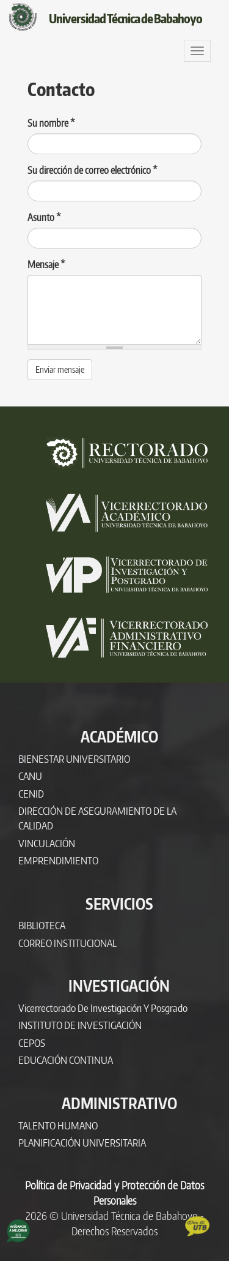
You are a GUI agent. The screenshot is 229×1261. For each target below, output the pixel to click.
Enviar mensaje (59, 369)
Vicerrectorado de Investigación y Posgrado (102, 1007)
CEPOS (31, 1042)
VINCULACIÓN (46, 843)
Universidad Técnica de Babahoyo (125, 18)
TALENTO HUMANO (58, 1125)
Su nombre (51, 123)
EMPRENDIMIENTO (58, 860)
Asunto (44, 217)
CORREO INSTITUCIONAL (67, 943)
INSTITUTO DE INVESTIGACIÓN (80, 1025)
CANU (30, 775)
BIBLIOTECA (41, 925)
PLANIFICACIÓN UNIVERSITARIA (82, 1142)
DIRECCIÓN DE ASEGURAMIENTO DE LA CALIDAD (97, 818)
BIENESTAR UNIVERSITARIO (74, 758)
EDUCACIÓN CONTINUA (65, 1059)
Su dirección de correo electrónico (92, 170)
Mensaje (46, 264)
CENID (31, 793)
